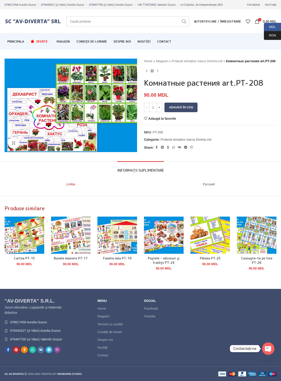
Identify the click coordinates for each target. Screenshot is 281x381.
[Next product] (157, 71)
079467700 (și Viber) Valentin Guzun (36, 339)
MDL (270, 27)
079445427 (48, 4)
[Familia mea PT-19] (117, 235)
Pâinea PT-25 (210, 258)
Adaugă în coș (181, 107)
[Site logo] (33, 21)
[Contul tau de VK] (179, 147)
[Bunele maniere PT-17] (71, 235)
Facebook (151, 308)
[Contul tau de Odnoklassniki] (168, 147)
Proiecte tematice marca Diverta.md (197, 61)
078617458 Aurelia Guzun (28, 322)
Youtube (150, 316)
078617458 (11, 4)
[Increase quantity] (159, 107)
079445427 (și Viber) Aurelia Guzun (35, 330)
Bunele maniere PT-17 (71, 258)
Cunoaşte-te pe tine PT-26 (256, 260)
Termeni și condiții (110, 324)
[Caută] (127, 21)
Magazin (162, 61)
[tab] (140, 168)
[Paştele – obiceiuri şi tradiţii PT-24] (164, 235)
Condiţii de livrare (109, 332)
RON (270, 35)
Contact (102, 355)
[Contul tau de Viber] (192, 147)
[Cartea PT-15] (24, 235)
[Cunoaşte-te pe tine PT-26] (256, 235)
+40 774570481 (146, 4)
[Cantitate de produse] (153, 107)
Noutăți (102, 347)
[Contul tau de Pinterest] (162, 147)
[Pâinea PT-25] (210, 235)
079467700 (96, 4)
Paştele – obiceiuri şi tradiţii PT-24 (164, 260)
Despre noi (105, 340)
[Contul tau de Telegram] (186, 147)
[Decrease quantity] (147, 107)
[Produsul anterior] (146, 71)
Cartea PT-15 (24, 258)
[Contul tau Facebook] (156, 147)
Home (148, 61)
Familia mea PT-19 (117, 258)
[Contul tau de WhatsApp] (173, 147)
